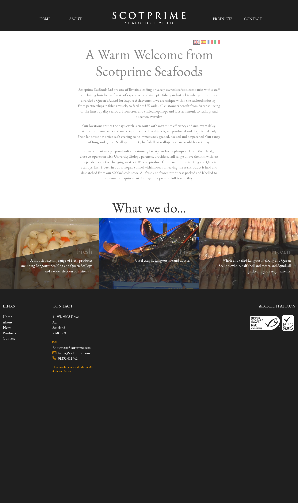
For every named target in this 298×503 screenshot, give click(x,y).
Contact (253, 17)
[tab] (196, 492)
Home (45, 17)
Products (222, 17)
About (75, 17)
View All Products (149, 162)
